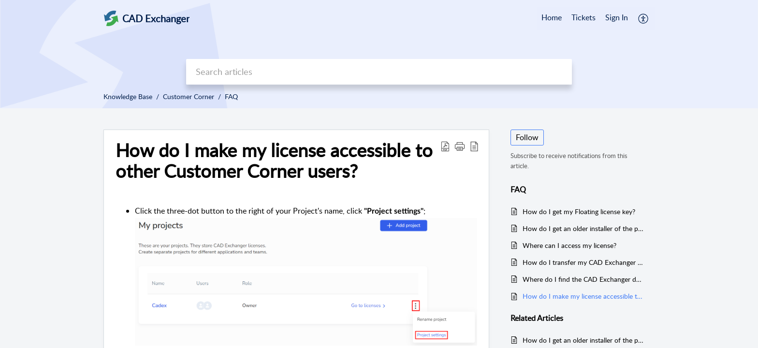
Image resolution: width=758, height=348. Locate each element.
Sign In (616, 17)
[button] (644, 18)
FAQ (231, 96)
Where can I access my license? (569, 245)
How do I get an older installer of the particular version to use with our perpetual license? (584, 228)
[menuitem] (616, 18)
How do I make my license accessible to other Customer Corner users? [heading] (274, 161)
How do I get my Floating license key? (579, 211)
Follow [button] (527, 137)
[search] (379, 72)
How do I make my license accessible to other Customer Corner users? (584, 296)
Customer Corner (188, 96)
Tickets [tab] (583, 17)
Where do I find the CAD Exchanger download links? (584, 279)
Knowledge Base (127, 96)
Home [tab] (551, 17)
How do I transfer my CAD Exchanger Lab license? (584, 262)
